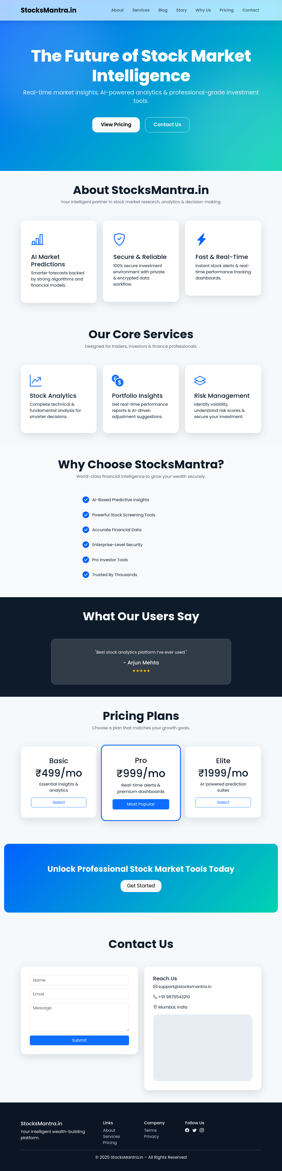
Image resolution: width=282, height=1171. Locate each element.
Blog (162, 10)
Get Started (141, 885)
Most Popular (141, 804)
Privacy (151, 1136)
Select (58, 802)
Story (181, 10)
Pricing (227, 10)
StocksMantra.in (49, 10)
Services (141, 10)
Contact (250, 10)
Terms (150, 1130)
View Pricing (116, 124)
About (117, 10)
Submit (79, 1040)
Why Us (203, 10)
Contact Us (167, 124)
